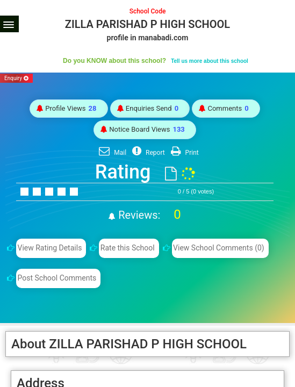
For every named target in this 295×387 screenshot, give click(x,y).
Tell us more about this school (209, 61)
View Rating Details (49, 247)
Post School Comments (56, 278)
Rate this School (127, 247)
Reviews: (148, 215)
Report (147, 152)
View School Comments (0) (218, 247)
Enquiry (16, 78)
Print (183, 152)
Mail (111, 152)
